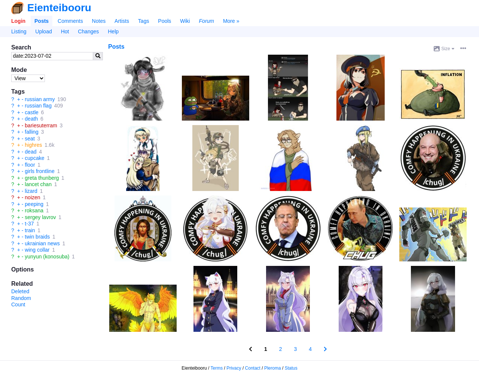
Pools (164, 21)
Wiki (185, 21)
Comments (70, 21)
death (31, 119)
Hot (65, 31)
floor (30, 165)
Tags (143, 21)
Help (113, 31)
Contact (252, 368)
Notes (99, 21)
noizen (32, 197)
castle (32, 112)
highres (33, 145)
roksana (34, 210)
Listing (18, 31)
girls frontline (39, 171)
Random (21, 298)
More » (231, 21)
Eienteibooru (59, 7)
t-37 (29, 224)
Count (18, 304)
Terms (217, 368)
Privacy (233, 368)
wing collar (37, 250)
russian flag (38, 106)
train (30, 230)
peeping (34, 204)
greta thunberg (42, 178)
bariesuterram (41, 125)
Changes (88, 31)
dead (30, 152)
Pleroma (272, 368)
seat (29, 139)
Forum (206, 21)
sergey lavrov (40, 217)
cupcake (34, 158)
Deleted (20, 291)
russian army (40, 99)
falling (32, 132)
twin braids (37, 237)
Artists (122, 21)
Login (18, 21)
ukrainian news (42, 243)
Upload (43, 31)
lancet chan (38, 184)
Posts (41, 21)
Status (291, 368)
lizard (31, 191)
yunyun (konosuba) (47, 257)
